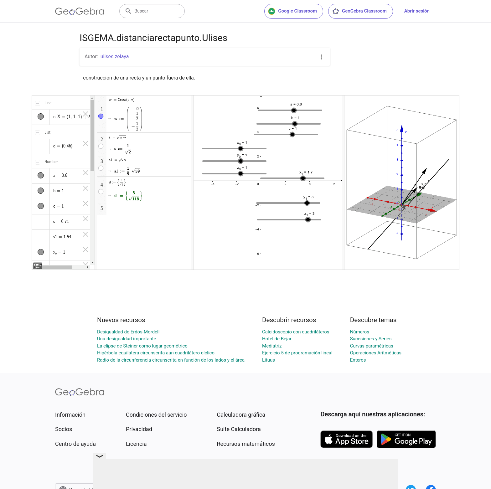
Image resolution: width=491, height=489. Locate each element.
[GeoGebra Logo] (79, 11)
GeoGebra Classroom (359, 11)
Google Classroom (292, 11)
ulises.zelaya (115, 56)
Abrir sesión (417, 11)
